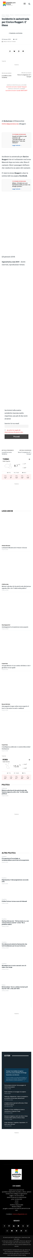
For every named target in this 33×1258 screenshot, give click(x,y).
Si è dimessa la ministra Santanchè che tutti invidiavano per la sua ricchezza (14, 944)
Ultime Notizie (6, 545)
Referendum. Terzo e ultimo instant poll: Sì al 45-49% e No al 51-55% (15, 987)
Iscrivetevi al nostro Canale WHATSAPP (16, 90)
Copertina (4, 856)
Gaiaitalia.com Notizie (12, 1075)
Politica (3, 985)
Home (3, 14)
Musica (11, 14)
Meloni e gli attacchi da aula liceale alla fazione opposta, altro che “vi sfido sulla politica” (15, 791)
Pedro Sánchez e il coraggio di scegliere (15, 1091)
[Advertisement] (16, 831)
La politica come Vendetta (7, 453)
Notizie (7, 14)
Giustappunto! (6, 625)
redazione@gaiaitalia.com (19, 1214)
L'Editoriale (4, 788)
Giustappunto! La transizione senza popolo (15, 627)
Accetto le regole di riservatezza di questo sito (14, 431)
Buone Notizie (6, 704)
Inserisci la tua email (12, 423)
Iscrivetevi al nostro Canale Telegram (16, 87)
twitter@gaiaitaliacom (10, 124)
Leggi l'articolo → (17, 145)
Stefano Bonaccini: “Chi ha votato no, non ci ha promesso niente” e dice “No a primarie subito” (15, 922)
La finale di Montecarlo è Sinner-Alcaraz (14, 547)
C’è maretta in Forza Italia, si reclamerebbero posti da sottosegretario (15, 859)
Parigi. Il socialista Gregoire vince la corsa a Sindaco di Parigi (16, 1071)
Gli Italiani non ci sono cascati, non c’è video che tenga (14, 966)
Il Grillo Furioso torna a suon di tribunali (14, 901)
